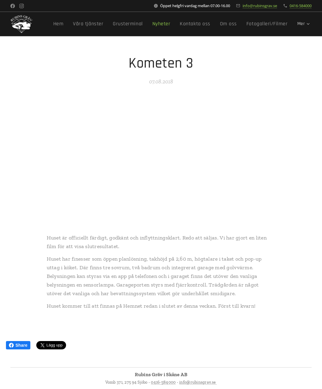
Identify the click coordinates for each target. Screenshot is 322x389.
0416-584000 (301, 5)
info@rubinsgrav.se (260, 5)
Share (18, 345)
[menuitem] (78, 24)
